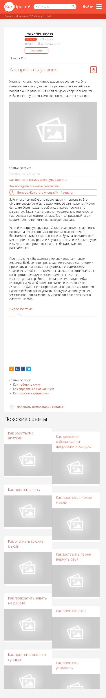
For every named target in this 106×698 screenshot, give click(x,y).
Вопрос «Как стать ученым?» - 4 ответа (45, 193)
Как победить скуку (27, 384)
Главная (8, 16)
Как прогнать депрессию (31, 393)
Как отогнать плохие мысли (25, 536)
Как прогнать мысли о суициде (27, 642)
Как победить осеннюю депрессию (34, 186)
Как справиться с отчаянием (33, 389)
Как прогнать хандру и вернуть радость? (38, 180)
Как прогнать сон (72, 596)
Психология (22, 16)
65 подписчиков (51, 44)
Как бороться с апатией (21, 436)
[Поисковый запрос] (55, 6)
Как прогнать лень (24, 486)
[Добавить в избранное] (93, 69)
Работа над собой (41, 16)
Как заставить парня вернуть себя (75, 546)
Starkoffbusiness (39, 33)
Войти (88, 6)
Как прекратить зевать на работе (27, 589)
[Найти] (73, 6)
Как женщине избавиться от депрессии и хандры (75, 438)
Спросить (36, 50)
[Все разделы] (99, 6)
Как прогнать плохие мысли (76, 493)
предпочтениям (31, 220)
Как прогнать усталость (69, 647)
